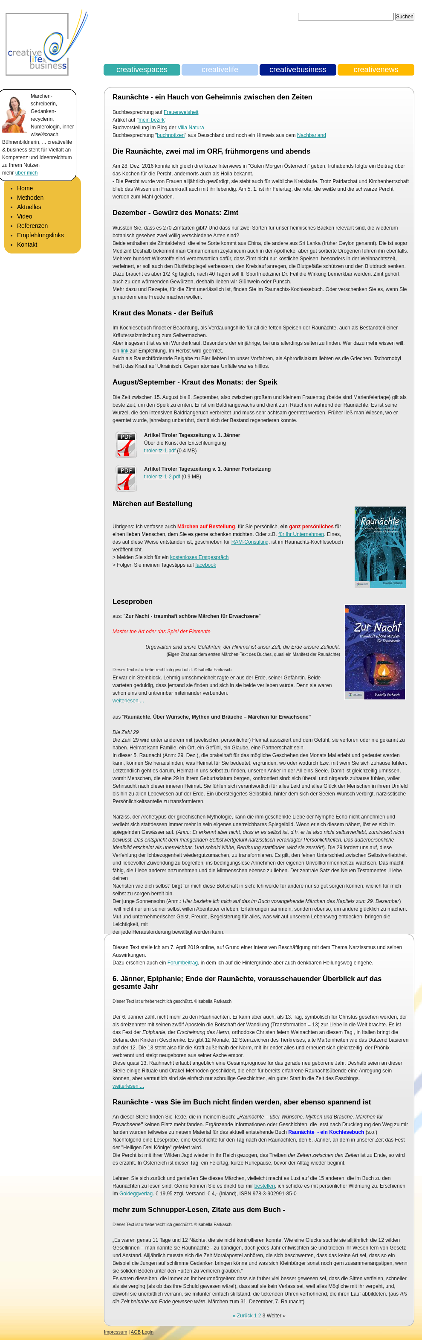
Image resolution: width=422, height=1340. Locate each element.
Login (147, 1331)
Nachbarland (311, 135)
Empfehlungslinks (40, 235)
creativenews (375, 69)
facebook (205, 565)
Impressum (115, 1331)
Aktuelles (29, 207)
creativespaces (142, 69)
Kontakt (27, 244)
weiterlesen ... (128, 701)
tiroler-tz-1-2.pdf (162, 477)
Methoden (30, 197)
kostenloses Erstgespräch (199, 557)
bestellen (264, 1186)
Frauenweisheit (181, 112)
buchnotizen (171, 135)
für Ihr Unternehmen (301, 534)
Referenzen (32, 225)
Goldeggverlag (136, 1194)
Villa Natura (191, 128)
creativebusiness (298, 69)
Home (25, 188)
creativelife (220, 69)
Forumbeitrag (183, 963)
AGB (136, 1331)
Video (24, 216)
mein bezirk (152, 120)
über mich (26, 173)
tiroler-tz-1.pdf (160, 451)
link (125, 351)
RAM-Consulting (250, 542)
